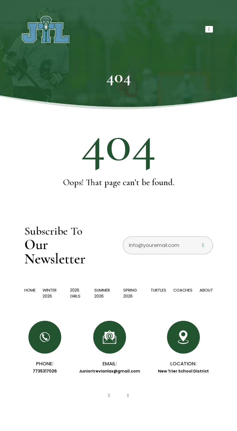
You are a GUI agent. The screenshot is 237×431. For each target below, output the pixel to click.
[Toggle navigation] (209, 29)
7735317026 (45, 371)
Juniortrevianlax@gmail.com (109, 371)
